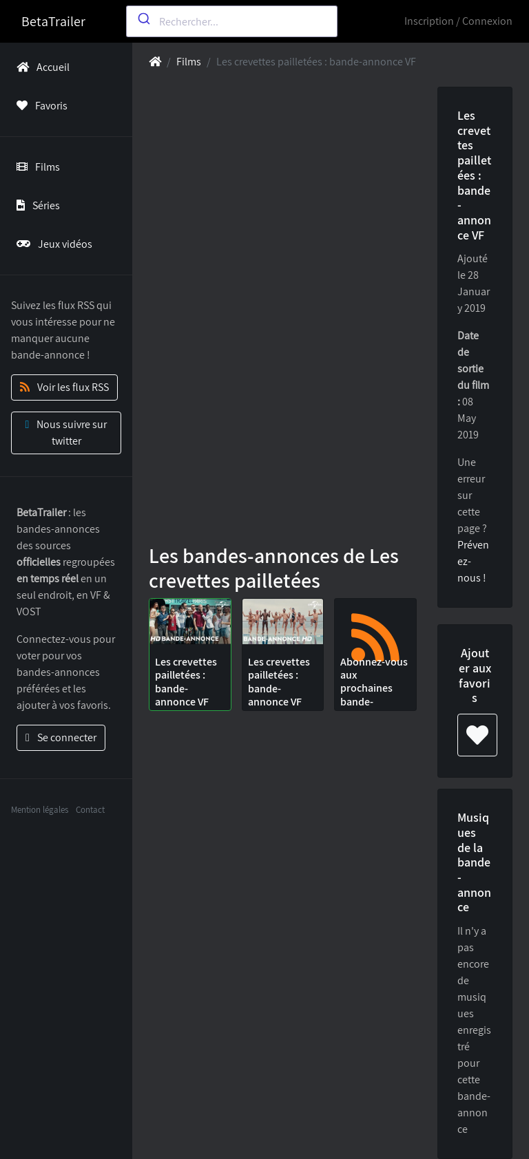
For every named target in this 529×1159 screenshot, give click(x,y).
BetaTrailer (53, 21)
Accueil (40, 67)
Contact (90, 810)
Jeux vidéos (51, 244)
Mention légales (39, 810)
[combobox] (232, 21)
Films (35, 167)
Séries (35, 205)
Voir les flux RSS (64, 387)
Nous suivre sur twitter (66, 432)
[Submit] (143, 18)
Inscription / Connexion (458, 21)
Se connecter (60, 737)
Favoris (39, 105)
